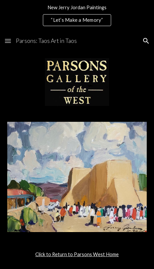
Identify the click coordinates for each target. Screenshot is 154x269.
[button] (8, 41)
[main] (77, 254)
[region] (77, 16)
